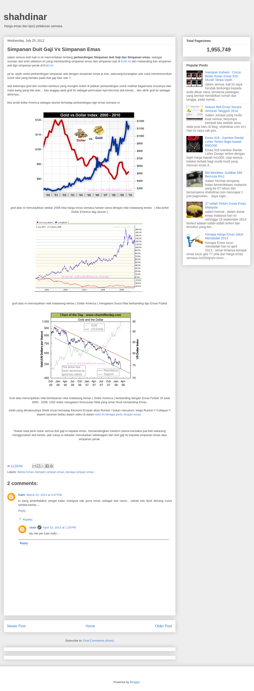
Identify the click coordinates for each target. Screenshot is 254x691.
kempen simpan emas (49, 472)
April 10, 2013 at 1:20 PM (59, 527)
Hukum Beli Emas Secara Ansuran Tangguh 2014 (223, 109)
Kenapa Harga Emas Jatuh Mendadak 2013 (224, 236)
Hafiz (21, 495)
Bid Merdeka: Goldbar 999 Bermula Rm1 (223, 174)
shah (32, 527)
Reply (22, 510)
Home (90, 626)
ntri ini (49, 65)
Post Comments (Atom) (98, 640)
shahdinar (25, 17)
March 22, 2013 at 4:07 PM (44, 495)
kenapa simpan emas (80, 472)
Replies (27, 519)
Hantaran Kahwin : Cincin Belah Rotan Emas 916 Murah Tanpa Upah (223, 76)
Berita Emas (26, 472)
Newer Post (16, 626)
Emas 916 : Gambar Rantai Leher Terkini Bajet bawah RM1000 (224, 141)
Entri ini (126, 61)
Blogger (135, 682)
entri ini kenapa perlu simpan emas (118, 414)
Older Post (163, 626)
